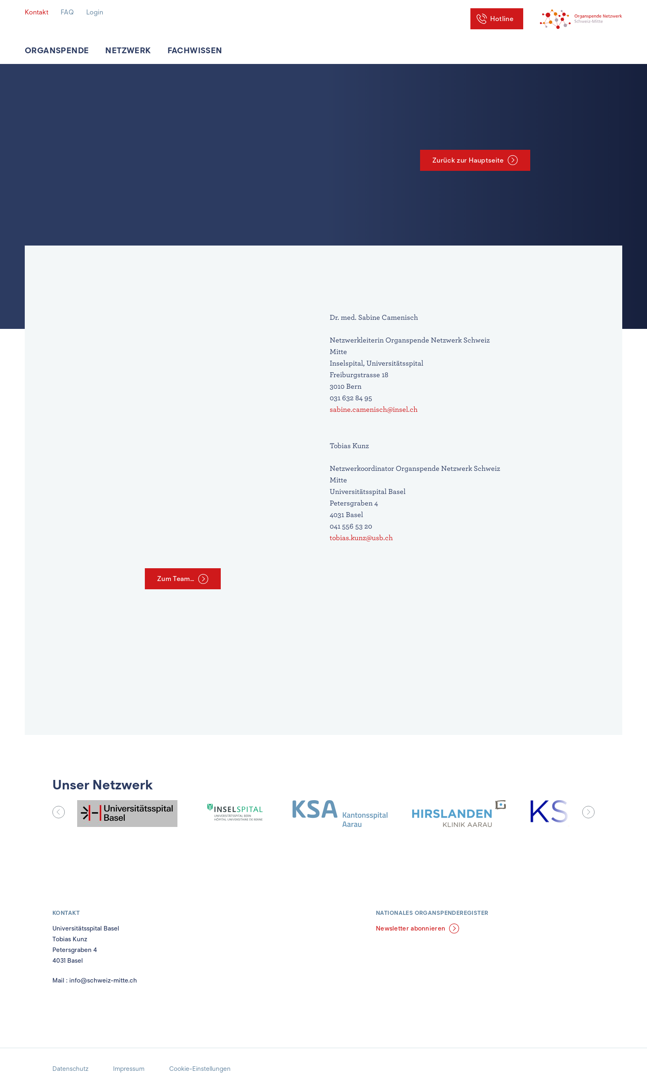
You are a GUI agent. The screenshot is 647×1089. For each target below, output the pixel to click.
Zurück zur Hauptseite (468, 160)
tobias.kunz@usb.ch (361, 537)
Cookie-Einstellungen (200, 1068)
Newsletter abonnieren (410, 928)
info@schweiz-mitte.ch (103, 980)
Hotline (501, 19)
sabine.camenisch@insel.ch (374, 409)
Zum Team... (175, 579)
